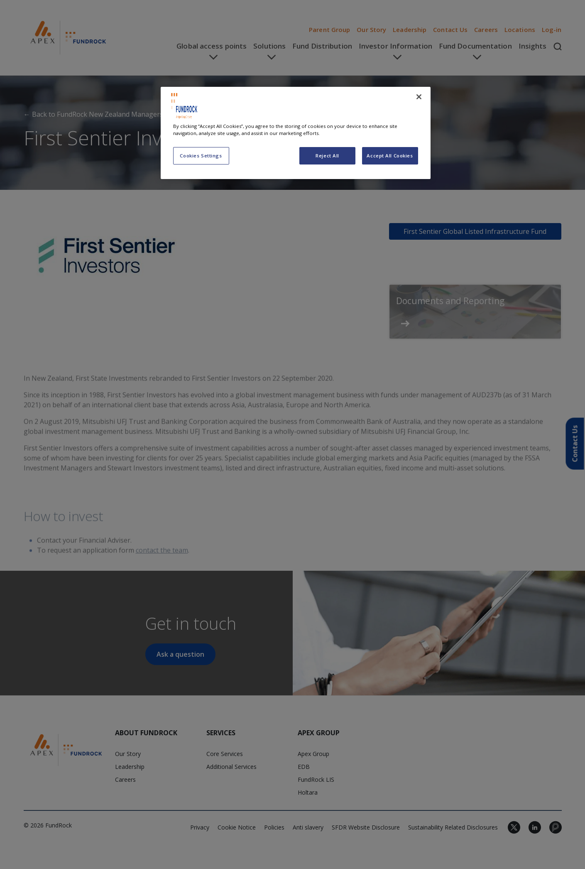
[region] (296, 133)
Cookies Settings (201, 155)
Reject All (327, 155)
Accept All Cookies (390, 155)
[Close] (419, 97)
